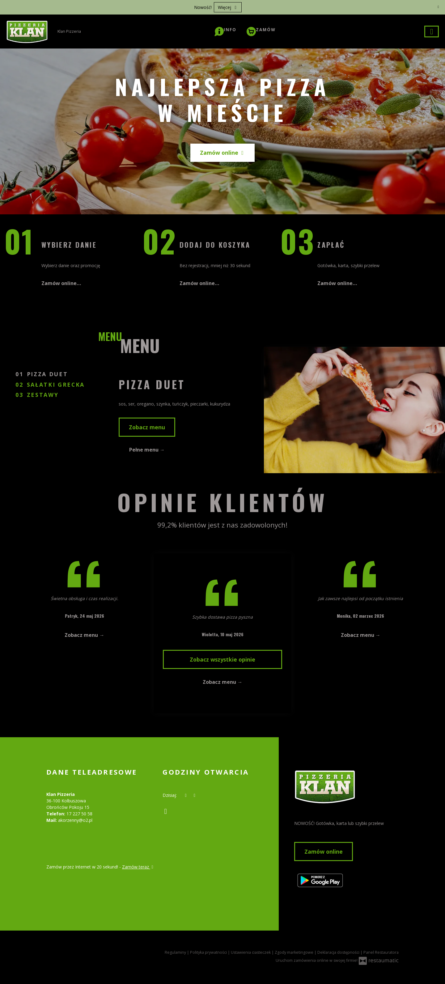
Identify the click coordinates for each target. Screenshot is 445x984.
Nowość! (203, 7)
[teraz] (186, 795)
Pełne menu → (147, 449)
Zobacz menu (147, 427)
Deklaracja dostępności (338, 952)
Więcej (228, 7)
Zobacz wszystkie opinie (222, 659)
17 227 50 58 (79, 814)
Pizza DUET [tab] (48, 374)
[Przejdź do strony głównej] (346, 786)
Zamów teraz (138, 867)
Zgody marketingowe (294, 952)
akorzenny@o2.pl (75, 820)
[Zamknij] (438, 6)
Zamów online (222, 152)
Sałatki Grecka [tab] (56, 384)
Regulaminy (176, 952)
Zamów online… (61, 283)
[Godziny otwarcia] (194, 795)
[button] (225, 29)
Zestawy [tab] (43, 394)
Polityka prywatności (209, 952)
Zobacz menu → (84, 635)
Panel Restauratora (381, 952)
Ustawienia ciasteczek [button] (251, 952)
